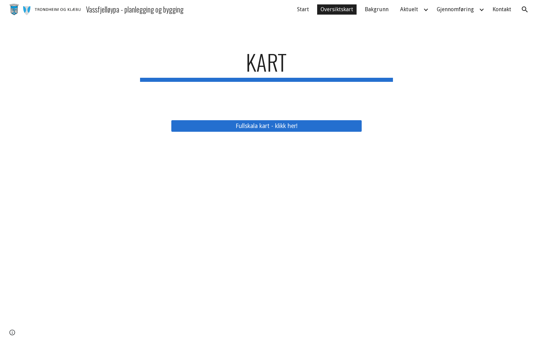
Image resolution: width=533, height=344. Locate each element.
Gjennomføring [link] (455, 9)
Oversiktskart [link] (337, 9)
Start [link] (303, 9)
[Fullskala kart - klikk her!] (266, 125)
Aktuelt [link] (409, 9)
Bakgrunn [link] (377, 9)
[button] (525, 9)
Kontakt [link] (502, 9)
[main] (266, 65)
